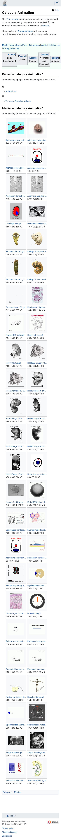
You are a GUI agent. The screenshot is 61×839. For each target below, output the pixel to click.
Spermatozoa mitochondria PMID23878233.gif (37, 725)
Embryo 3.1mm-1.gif (15, 279)
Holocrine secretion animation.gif (37, 474)
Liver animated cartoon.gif (37, 530)
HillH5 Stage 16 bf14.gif (16, 418)
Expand (11, 54)
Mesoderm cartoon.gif (37, 558)
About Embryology (9, 832)
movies (45, 25)
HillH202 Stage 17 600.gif (16, 391)
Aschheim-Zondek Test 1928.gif (16, 196)
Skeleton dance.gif (35, 697)
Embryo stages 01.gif (15, 307)
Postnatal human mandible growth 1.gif (16, 669)
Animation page (25, 31)
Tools (12, 816)
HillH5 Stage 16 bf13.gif (37, 391)
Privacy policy (7, 828)
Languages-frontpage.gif (16, 530)
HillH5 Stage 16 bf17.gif (37, 446)
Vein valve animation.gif (16, 780)
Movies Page (21, 45)
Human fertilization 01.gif (16, 502)
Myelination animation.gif (37, 585)
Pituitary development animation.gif (37, 641)
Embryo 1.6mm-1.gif (15, 251)
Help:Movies (54, 45)
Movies (17, 792)
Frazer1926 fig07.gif (15, 335)
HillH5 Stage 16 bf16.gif (16, 446)
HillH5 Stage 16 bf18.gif (16, 474)
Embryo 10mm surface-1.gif (37, 251)
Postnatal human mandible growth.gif (37, 669)
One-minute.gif (34, 613)
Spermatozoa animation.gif (16, 725)
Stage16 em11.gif (14, 752)
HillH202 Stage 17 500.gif (37, 363)
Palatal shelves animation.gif (16, 641)
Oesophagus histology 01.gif (16, 613)
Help (57, 10)
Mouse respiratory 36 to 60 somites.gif (16, 585)
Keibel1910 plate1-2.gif (37, 502)
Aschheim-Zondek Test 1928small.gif (37, 196)
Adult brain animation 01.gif (37, 140)
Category (7, 792)
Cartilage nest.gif (13, 223)
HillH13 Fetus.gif (13, 363)
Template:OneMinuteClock (18, 101)
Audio (44, 45)
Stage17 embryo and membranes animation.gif (37, 752)
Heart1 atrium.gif (35, 335)
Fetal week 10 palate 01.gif (37, 307)
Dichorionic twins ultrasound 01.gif (37, 223)
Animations (34, 45)
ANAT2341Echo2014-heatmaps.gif (16, 168)
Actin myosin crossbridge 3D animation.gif (16, 140)
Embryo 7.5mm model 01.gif (37, 279)
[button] (12, 54)
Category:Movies (11, 48)
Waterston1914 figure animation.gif (37, 780)
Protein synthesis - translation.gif (16, 697)
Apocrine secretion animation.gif (37, 168)
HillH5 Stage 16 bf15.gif (37, 418)
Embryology (12, 19)
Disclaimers (7, 836)
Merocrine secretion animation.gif (16, 558)
